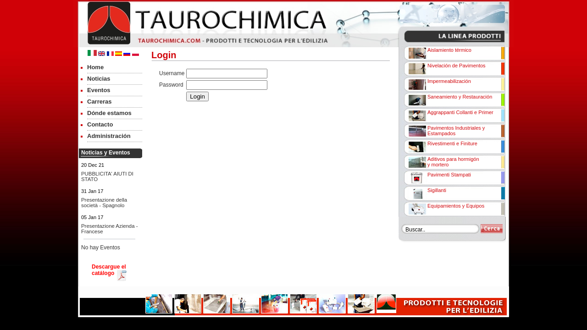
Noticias (99, 78)
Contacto (100, 124)
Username (171, 73)
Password (171, 85)
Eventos (99, 90)
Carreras (99, 101)
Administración (109, 135)
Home (95, 67)
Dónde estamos (109, 113)
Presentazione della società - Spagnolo (104, 202)
